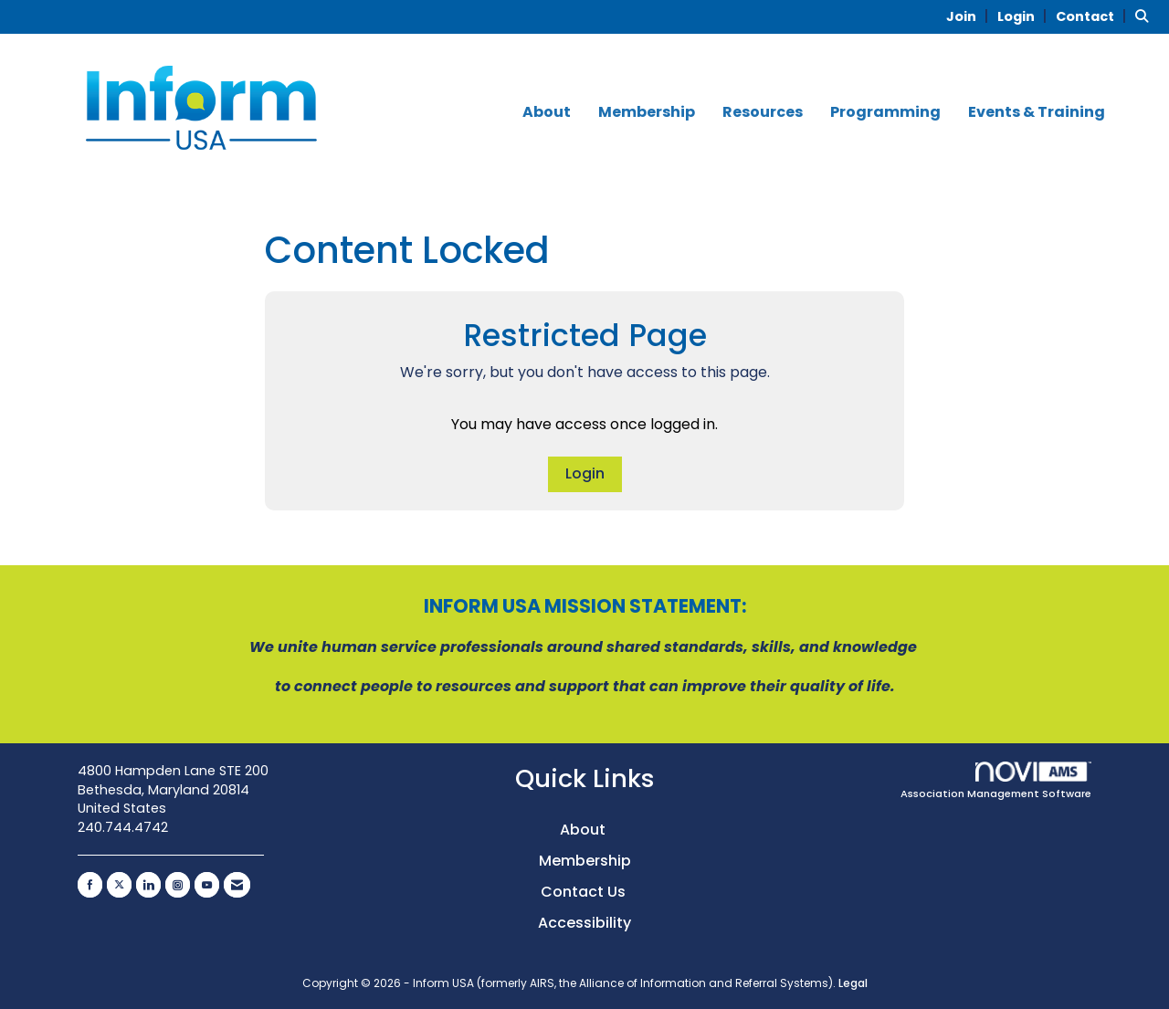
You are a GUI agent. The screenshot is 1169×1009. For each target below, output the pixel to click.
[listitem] (970, 15)
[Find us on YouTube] (207, 885)
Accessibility (584, 922)
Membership (646, 112)
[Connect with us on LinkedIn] (148, 885)
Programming (885, 112)
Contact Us (585, 891)
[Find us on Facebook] (90, 885)
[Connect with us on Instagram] (177, 885)
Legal (853, 983)
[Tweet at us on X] (119, 885)
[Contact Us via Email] (237, 885)
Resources (762, 112)
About (546, 112)
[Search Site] (1145, 15)
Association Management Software (995, 781)
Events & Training (1036, 112)
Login (585, 473)
